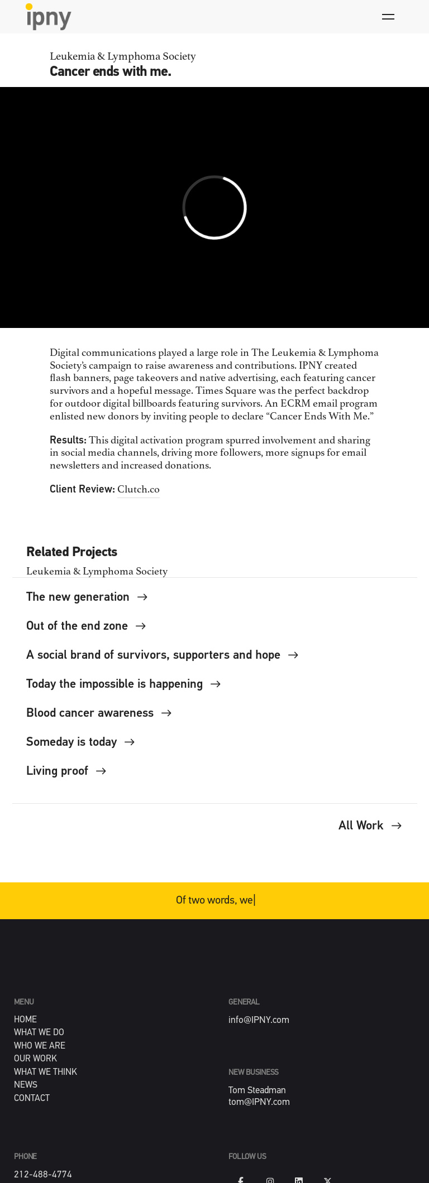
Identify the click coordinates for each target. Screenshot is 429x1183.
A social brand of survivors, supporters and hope (163, 661)
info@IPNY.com (258, 1020)
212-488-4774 (43, 1175)
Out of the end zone (86, 632)
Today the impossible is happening (124, 690)
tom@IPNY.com (259, 1102)
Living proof (67, 777)
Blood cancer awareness (99, 719)
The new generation (87, 603)
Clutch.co (138, 495)
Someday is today (81, 748)
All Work (371, 832)
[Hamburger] (388, 16)
